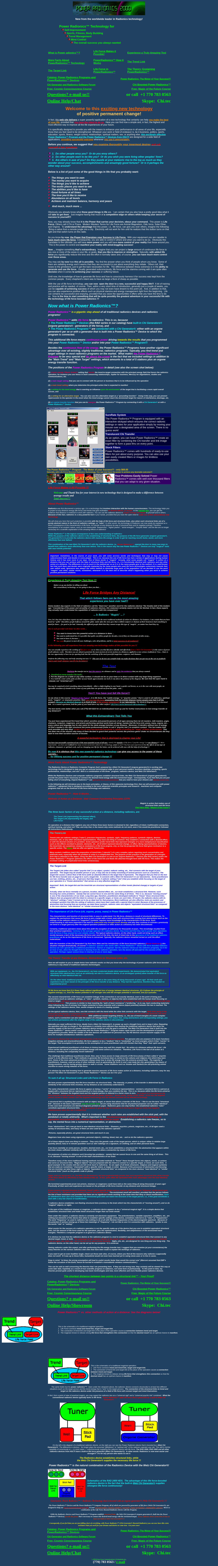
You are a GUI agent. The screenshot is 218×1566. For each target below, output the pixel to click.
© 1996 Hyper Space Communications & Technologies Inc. (109, 1559)
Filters (70, 848)
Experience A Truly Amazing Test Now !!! (72, 580)
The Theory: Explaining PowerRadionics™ (141, 70)
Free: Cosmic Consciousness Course (69, 89)
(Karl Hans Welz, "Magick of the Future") (152, 807)
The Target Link (57, 70)
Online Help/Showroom (69, 1305)
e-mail (120, 1562)
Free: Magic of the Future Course (151, 89)
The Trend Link (136, 61)
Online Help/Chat (64, 100)
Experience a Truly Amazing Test (146, 52)
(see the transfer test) (90, 1104)
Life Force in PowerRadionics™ (104, 70)
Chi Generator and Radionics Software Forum (71, 85)
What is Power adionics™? (64, 52)
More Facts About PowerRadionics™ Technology (66, 62)
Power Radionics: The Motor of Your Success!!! (146, 79)
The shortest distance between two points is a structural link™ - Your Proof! (109, 1276)
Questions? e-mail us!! (68, 94)
